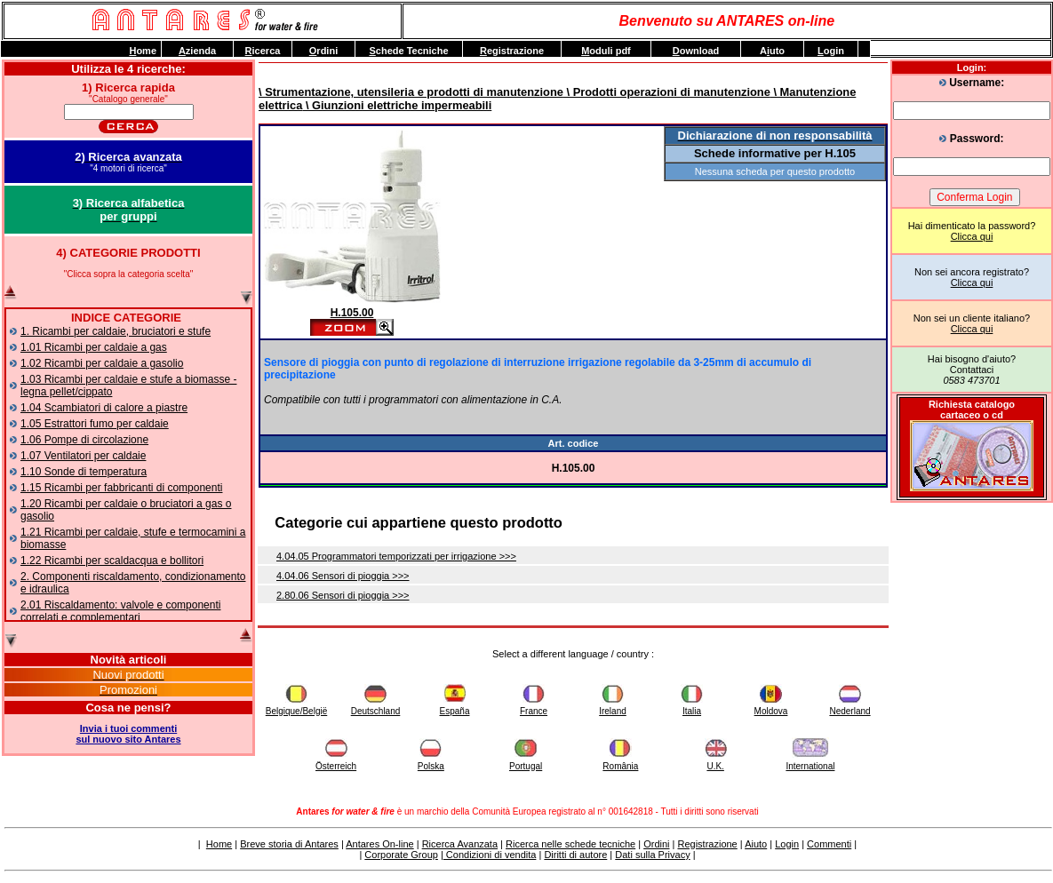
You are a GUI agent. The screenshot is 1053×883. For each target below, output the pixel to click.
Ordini (656, 844)
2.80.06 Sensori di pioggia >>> (343, 595)
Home (219, 844)
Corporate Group (401, 854)
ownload (696, 50)
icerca (263, 50)
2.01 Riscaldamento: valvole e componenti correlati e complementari (120, 611)
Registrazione (707, 844)
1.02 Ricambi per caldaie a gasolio (101, 363)
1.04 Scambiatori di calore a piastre (103, 408)
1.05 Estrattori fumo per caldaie (94, 424)
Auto (772, 50)
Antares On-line (379, 844)
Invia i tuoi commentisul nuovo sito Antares (128, 733)
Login (787, 844)
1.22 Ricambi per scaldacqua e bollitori (111, 560)
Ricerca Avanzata (460, 844)
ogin (831, 50)
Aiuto (756, 844)
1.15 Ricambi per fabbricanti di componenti (121, 487)
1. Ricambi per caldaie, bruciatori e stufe (115, 331)
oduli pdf (606, 50)
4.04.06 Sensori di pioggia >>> (343, 575)
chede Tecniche (408, 50)
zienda (197, 50)
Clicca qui (972, 236)
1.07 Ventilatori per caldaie (83, 455)
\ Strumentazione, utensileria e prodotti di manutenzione (411, 92)
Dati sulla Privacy (652, 854)
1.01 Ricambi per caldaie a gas (93, 347)
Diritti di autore (575, 854)
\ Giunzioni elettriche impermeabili (396, 105)
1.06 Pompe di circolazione (84, 440)
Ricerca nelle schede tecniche (570, 844)
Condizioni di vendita (490, 854)
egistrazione (512, 50)
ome (142, 50)
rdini (323, 50)
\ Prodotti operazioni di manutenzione (666, 92)
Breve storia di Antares (289, 844)
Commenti (829, 844)
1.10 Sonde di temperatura (83, 471)
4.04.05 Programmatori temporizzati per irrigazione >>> (396, 556)
